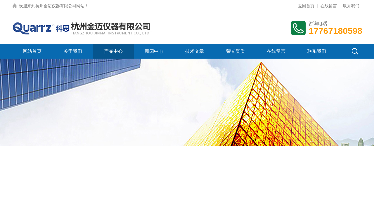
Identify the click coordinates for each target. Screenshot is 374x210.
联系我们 (351, 6)
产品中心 (113, 51)
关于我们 (72, 51)
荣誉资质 (235, 51)
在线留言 (329, 6)
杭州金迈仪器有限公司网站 (59, 6)
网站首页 (32, 51)
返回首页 (306, 6)
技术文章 (194, 51)
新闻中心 (154, 51)
